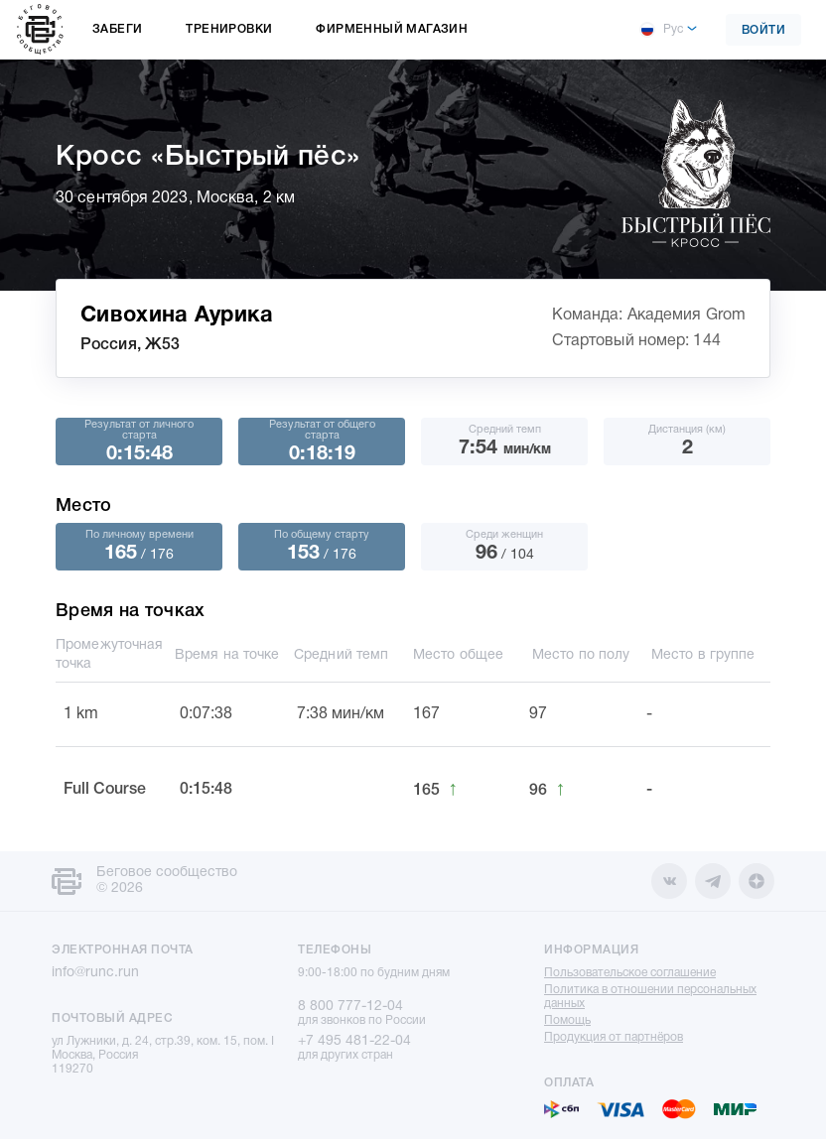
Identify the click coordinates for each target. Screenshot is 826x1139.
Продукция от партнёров (613, 1037)
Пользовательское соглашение (630, 972)
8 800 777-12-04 (350, 1006)
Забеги (117, 29)
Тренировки (229, 29)
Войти (764, 30)
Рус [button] (661, 30)
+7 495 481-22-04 (354, 1041)
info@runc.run (95, 972)
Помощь (567, 1020)
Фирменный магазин (392, 29)
